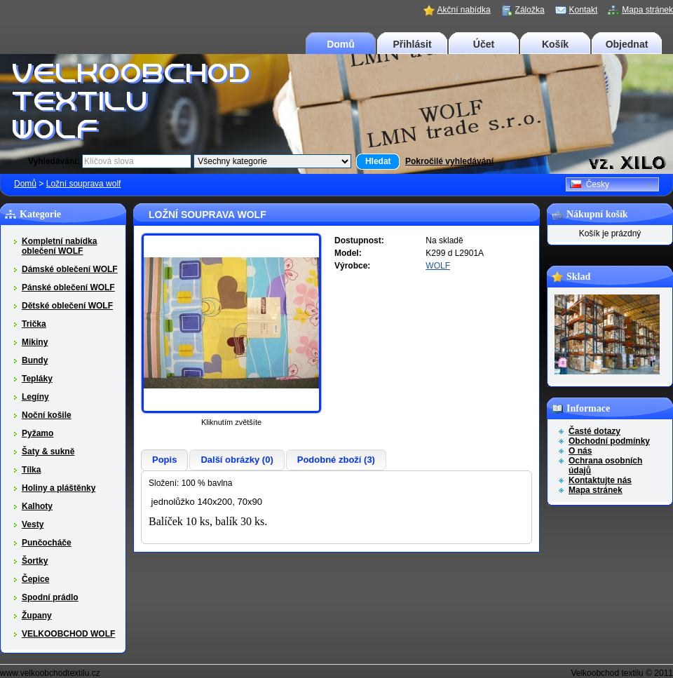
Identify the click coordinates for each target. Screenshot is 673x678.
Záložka (530, 10)
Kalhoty (37, 506)
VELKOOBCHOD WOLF (68, 634)
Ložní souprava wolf (83, 184)
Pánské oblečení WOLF (68, 287)
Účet (483, 44)
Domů (341, 44)
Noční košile (47, 415)
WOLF (438, 266)
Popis (164, 459)
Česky (589, 184)
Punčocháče (47, 543)
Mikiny (35, 342)
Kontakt (583, 10)
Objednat (627, 44)
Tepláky (37, 379)
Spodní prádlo (50, 597)
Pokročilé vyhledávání (449, 161)
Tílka (31, 470)
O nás (580, 451)
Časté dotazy (594, 431)
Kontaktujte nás (600, 480)
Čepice (35, 579)
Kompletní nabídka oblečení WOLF (59, 246)
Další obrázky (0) (236, 459)
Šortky (35, 561)
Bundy (35, 360)
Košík (555, 44)
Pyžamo (37, 433)
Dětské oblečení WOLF (67, 306)
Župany (37, 616)
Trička (34, 324)
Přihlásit (412, 44)
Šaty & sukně (48, 451)
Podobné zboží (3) (336, 459)
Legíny (35, 397)
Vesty (32, 524)
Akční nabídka (464, 10)
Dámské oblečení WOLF (70, 269)
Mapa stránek (647, 10)
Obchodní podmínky (609, 441)
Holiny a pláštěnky (58, 488)
